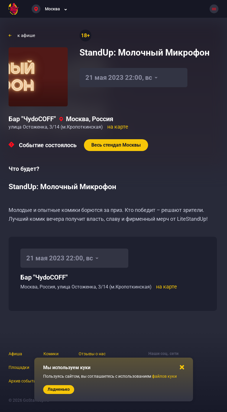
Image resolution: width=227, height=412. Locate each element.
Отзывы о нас (92, 353)
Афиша (15, 353)
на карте (117, 127)
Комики (51, 353)
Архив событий (23, 381)
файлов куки (164, 376)
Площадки (19, 367)
